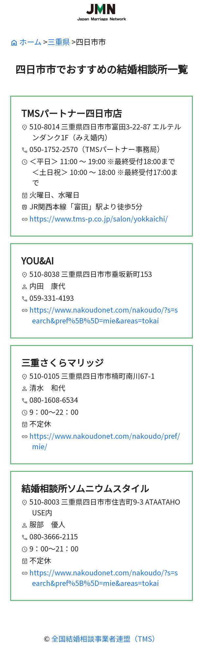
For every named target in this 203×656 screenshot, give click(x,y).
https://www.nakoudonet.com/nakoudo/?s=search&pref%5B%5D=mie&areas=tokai (103, 314)
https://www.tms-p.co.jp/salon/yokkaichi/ (98, 218)
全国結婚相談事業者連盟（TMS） (105, 638)
